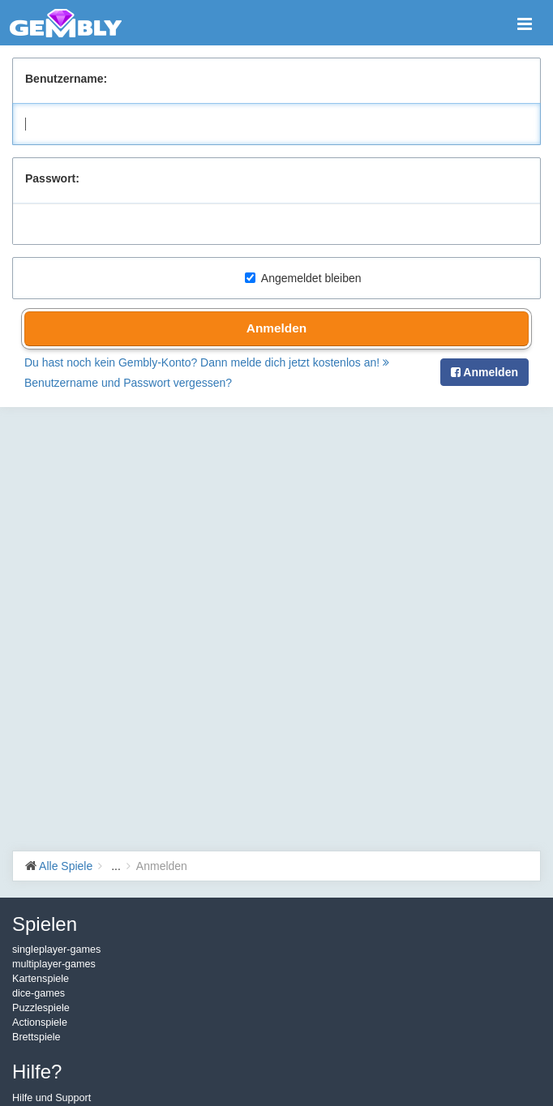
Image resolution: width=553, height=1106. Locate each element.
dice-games (38, 993)
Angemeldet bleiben (303, 278)
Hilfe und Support (51, 1098)
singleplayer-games (56, 949)
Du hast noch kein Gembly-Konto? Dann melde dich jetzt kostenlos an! (206, 362)
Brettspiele (36, 1037)
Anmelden (276, 328)
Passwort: (52, 178)
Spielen (44, 924)
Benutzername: (66, 78)
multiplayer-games (54, 964)
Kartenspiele (40, 978)
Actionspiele (39, 1022)
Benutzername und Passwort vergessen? (128, 382)
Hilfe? (37, 1071)
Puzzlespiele (41, 1008)
